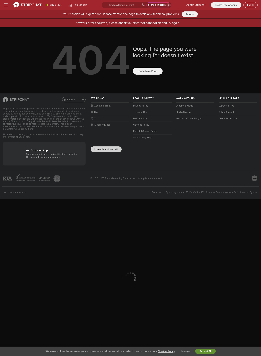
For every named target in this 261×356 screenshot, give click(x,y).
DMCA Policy (140, 118)
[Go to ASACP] (44, 179)
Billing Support (226, 112)
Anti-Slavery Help (142, 137)
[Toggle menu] (6, 5)
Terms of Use (140, 112)
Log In (250, 5)
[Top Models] (77, 5)
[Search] (143, 4)
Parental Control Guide (145, 131)
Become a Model (185, 106)
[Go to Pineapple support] (56, 178)
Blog (95, 112)
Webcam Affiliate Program (189, 118)
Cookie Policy (166, 351)
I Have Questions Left (106, 149)
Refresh (190, 14)
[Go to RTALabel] (7, 178)
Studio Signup (183, 112)
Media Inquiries (100, 124)
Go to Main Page (147, 71)
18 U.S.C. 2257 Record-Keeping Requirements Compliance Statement (126, 178)
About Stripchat (196, 4)
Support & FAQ (226, 106)
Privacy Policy (140, 106)
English (74, 99)
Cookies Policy (141, 125)
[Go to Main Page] (27, 5)
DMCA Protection (228, 118)
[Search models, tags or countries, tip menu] (124, 4)
